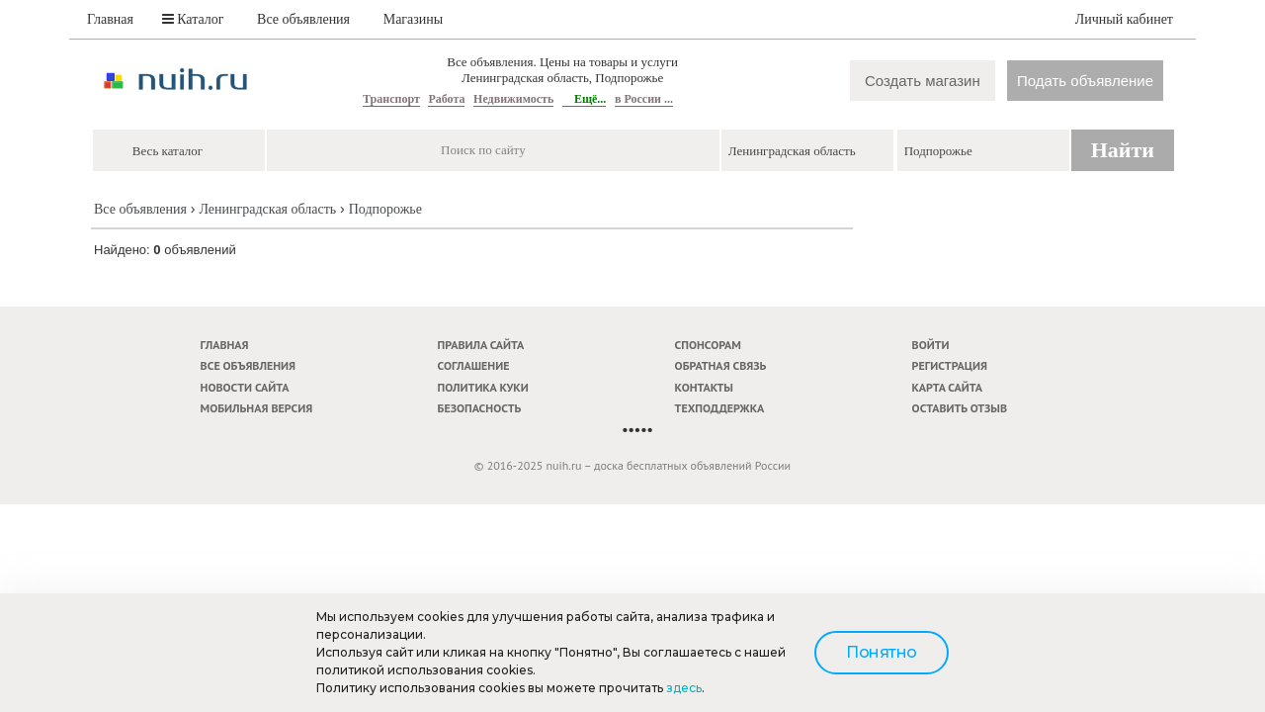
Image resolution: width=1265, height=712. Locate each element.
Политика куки (483, 387)
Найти (1122, 149)
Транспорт (391, 99)
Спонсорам (708, 344)
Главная (110, 19)
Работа (446, 99)
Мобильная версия (257, 407)
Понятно (881, 652)
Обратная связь (721, 365)
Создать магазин (922, 80)
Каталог (193, 19)
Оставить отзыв (959, 407)
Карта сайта (947, 387)
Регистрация (949, 365)
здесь (684, 687)
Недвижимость (513, 99)
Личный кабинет (1124, 19)
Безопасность (480, 407)
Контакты (704, 387)
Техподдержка (720, 407)
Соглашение (474, 365)
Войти (931, 344)
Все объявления (303, 19)
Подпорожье (385, 209)
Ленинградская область (267, 209)
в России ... (644, 99)
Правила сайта (481, 344)
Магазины (413, 19)
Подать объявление (1085, 80)
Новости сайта (245, 387)
